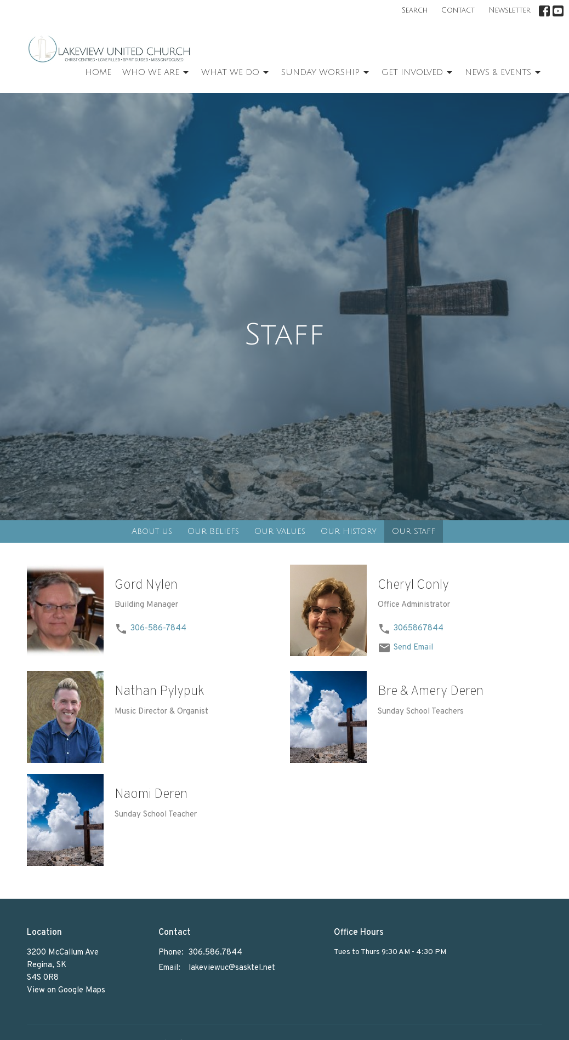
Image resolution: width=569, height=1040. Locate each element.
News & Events (503, 72)
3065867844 (418, 628)
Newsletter (509, 10)
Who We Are (156, 72)
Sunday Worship (326, 72)
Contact (458, 10)
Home (98, 72)
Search (415, 10)
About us (152, 531)
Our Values (279, 531)
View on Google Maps (66, 990)
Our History (349, 531)
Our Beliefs (213, 531)
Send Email (413, 647)
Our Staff (413, 531)
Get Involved (418, 72)
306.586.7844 (215, 952)
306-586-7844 (158, 628)
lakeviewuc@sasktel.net (232, 968)
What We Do (235, 72)
